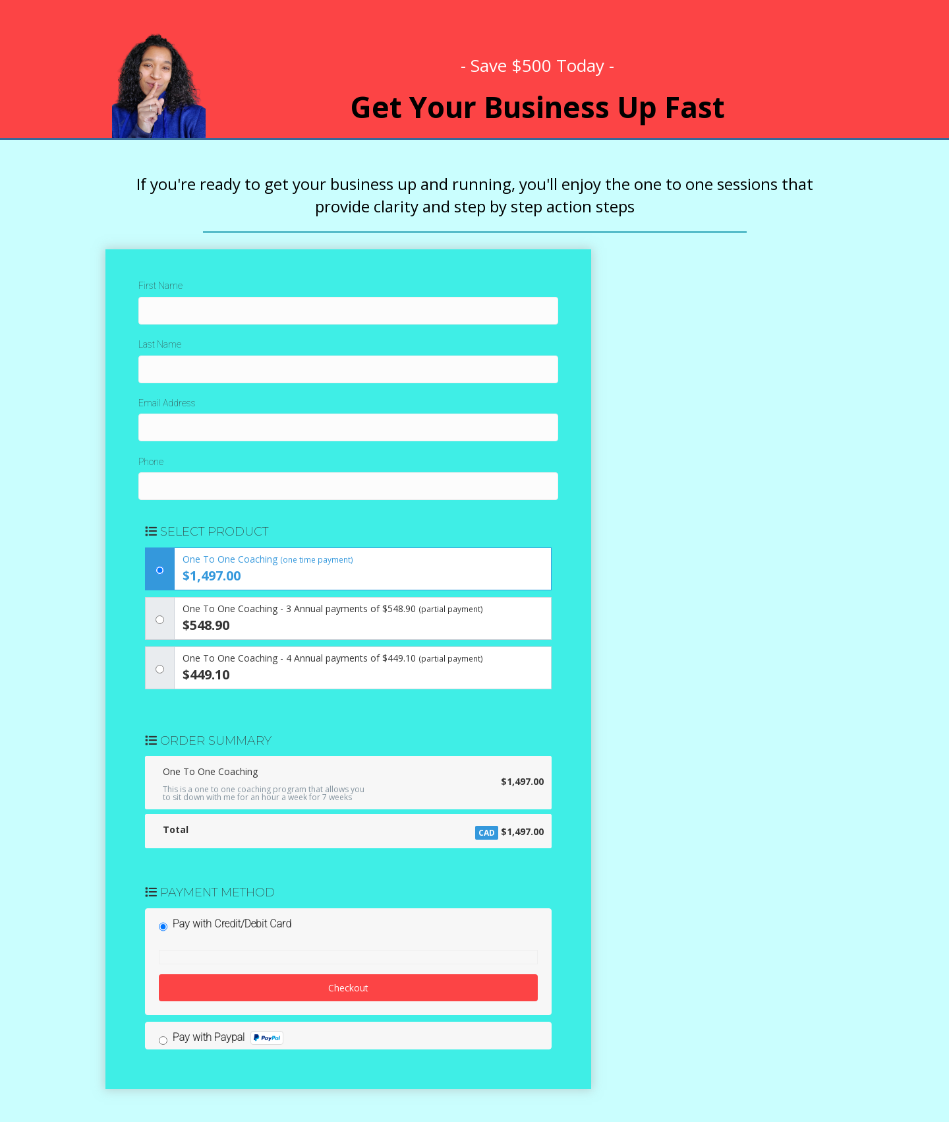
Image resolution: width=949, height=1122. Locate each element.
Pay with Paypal (228, 1038)
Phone (150, 461)
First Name (160, 285)
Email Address (167, 403)
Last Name (159, 344)
